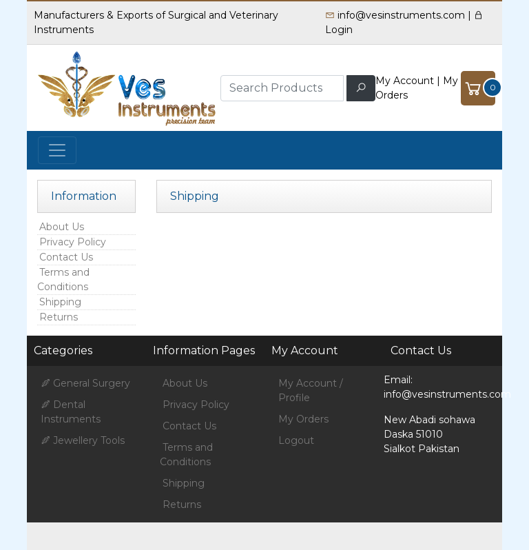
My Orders (303, 419)
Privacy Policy (72, 242)
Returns (58, 317)
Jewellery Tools (83, 440)
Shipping (60, 302)
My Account (404, 80)
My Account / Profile (310, 390)
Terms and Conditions (63, 279)
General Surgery (85, 383)
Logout (296, 440)
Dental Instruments (71, 411)
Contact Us (66, 257)
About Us (61, 227)
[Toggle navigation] (57, 150)
